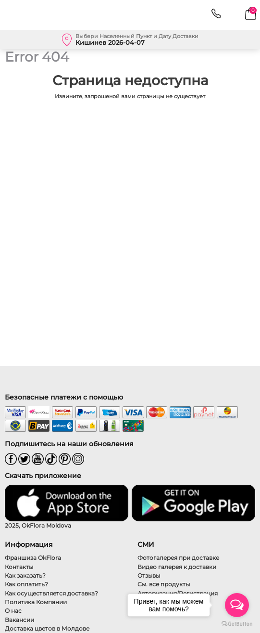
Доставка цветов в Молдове (47, 628)
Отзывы (148, 575)
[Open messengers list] (237, 605)
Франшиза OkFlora (33, 557)
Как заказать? (25, 575)
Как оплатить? (26, 584)
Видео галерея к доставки (176, 566)
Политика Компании (36, 602)
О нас (13, 610)
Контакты (19, 566)
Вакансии (19, 619)
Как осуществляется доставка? (51, 593)
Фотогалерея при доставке (178, 557)
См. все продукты (163, 584)
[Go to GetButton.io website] (237, 623)
